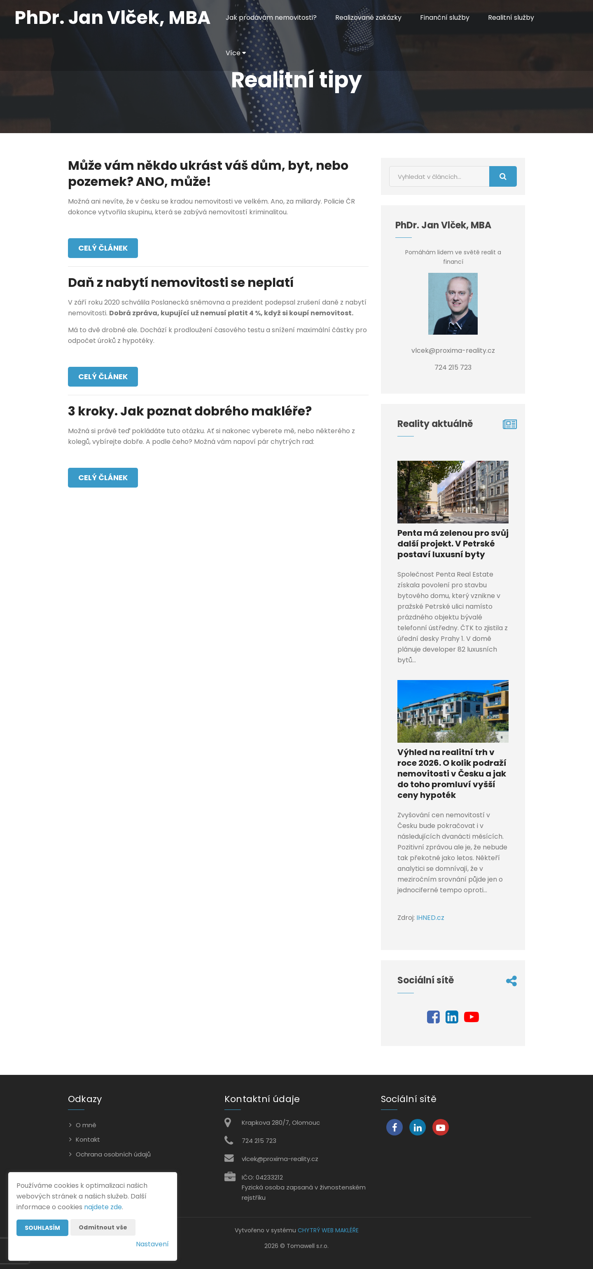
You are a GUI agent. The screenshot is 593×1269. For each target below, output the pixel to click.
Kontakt (88, 1139)
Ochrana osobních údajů (113, 1154)
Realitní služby (511, 17)
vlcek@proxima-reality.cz (280, 1158)
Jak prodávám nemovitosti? (271, 17)
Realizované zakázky (368, 17)
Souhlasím (42, 1228)
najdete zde (103, 1207)
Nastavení (152, 1244)
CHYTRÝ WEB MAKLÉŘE (328, 1230)
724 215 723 (259, 1140)
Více (236, 53)
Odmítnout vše (103, 1227)
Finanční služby (444, 17)
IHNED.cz (430, 917)
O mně (86, 1125)
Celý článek (103, 248)
